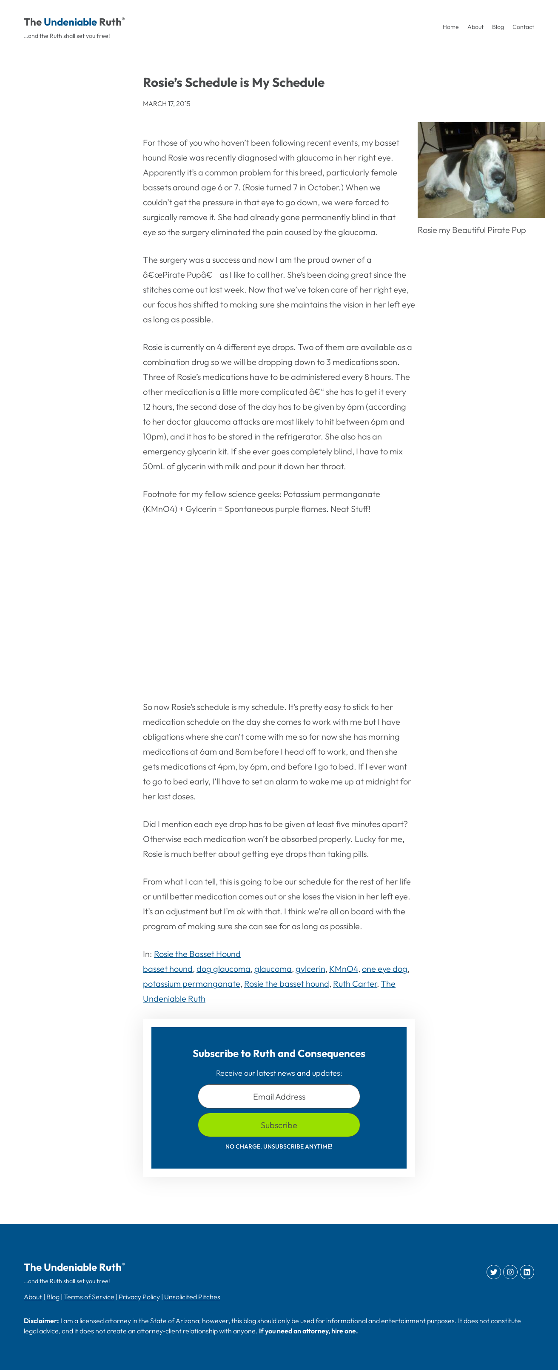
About (33, 1296)
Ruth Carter (355, 983)
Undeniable (70, 21)
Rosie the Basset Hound (197, 953)
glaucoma (273, 968)
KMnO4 (343, 968)
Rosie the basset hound (286, 983)
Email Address (279, 1096)
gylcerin (310, 968)
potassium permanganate (191, 983)
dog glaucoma (223, 968)
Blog (53, 1296)
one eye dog (384, 968)
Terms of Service (89, 1296)
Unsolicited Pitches (192, 1296)
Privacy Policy (139, 1296)
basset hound (168, 968)
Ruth (110, 21)
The (33, 21)
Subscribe (279, 1125)
